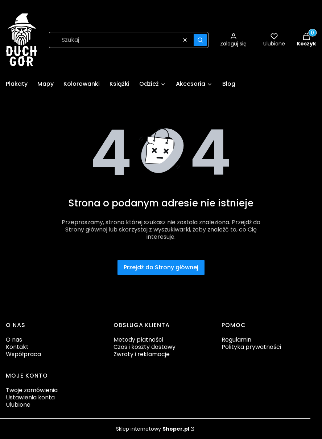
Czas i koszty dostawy (144, 347)
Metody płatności (138, 339)
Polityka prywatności (251, 347)
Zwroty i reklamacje (141, 354)
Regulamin (236, 339)
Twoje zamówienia (32, 390)
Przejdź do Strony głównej (161, 267)
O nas (14, 339)
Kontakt (17, 347)
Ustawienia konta (30, 397)
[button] (200, 40)
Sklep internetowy (152, 428)
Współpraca (23, 354)
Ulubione (18, 404)
